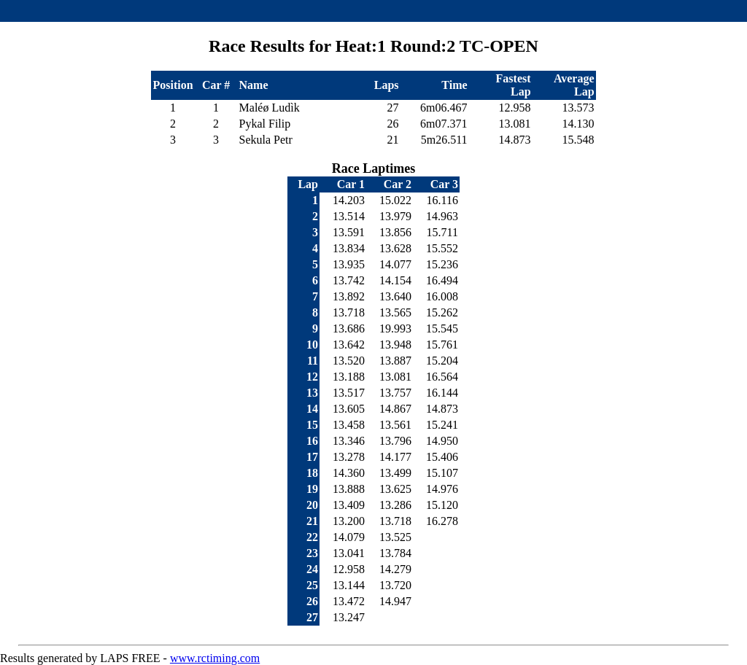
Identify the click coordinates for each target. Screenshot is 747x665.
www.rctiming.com (215, 658)
